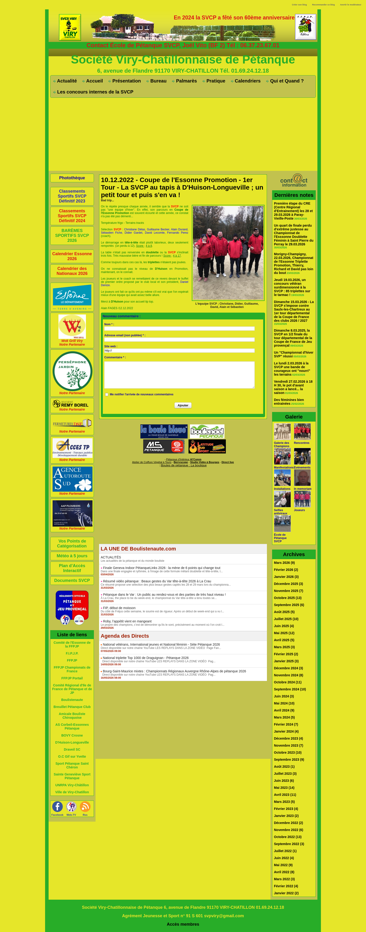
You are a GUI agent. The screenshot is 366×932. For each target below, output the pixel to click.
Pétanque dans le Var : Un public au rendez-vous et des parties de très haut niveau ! (164, 594)
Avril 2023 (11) (285, 795)
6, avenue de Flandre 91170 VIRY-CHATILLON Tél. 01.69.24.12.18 (183, 70)
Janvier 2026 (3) (286, 577)
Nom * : (109, 324)
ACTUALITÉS (111, 557)
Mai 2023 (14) (284, 788)
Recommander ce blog (323, 5)
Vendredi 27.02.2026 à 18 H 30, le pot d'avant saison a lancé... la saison (293, 387)
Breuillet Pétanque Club (72, 707)
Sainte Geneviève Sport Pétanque (72, 776)
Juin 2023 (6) (284, 780)
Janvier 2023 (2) (286, 816)
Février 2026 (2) (286, 570)
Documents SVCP (72, 580)
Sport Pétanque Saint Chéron (72, 765)
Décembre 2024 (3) (288, 668)
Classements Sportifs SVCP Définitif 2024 (72, 216)
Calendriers (246, 80)
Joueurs (299, 510)
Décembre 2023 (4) (288, 738)
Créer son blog (299, 5)
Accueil (92, 80)
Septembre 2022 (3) (289, 844)
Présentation (124, 80)
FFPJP (72, 660)
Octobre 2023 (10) (288, 752)
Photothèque (72, 178)
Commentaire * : (115, 357)
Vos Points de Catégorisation (72, 543)
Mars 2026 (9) (284, 563)
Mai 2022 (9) (283, 865)
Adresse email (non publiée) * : (124, 335)
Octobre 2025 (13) (288, 598)
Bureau (156, 80)
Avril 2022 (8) (284, 872)
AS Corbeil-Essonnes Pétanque (72, 726)
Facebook (57, 814)
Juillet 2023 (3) (285, 773)
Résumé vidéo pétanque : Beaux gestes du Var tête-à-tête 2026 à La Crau (157, 581)
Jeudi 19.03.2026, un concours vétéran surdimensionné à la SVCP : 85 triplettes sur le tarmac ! (292, 287)
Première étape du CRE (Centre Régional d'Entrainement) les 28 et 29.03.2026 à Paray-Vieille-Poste (293, 211)
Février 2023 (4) (286, 809)
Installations (282, 488)
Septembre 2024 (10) (290, 689)
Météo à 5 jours (72, 556)
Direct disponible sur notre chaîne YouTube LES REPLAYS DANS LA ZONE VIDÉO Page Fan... (161, 648)
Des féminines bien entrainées (289, 401)
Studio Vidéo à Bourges (204, 462)
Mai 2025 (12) (284, 633)
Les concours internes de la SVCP (93, 91)
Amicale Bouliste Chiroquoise (72, 715)
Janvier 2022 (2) (286, 893)
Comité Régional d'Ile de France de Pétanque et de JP (72, 689)
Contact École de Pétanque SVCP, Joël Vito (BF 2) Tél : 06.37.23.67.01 (183, 45)
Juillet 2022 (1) (285, 851)
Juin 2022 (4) (284, 858)
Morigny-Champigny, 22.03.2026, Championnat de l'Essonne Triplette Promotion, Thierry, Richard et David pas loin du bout (293, 263)
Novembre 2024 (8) (288, 675)
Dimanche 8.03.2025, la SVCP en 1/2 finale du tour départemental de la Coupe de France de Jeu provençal (293, 338)
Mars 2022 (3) (284, 879)
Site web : (110, 346)
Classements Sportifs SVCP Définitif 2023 (72, 196)
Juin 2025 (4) (284, 626)
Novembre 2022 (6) (288, 830)
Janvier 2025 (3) (286, 661)
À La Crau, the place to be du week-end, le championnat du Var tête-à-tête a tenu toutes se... (159, 598)
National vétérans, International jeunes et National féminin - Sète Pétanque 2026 (161, 644)
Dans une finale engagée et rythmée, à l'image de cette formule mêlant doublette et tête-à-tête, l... (162, 571)
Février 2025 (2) (286, 654)
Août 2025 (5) (284, 612)
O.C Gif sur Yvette (72, 756)
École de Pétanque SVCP (280, 538)
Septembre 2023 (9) (289, 759)
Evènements (302, 467)
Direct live (228, 462)
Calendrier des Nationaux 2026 (72, 271)
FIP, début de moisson (119, 608)
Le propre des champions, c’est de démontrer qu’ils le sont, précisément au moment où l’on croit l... (162, 624)
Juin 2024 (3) (284, 696)
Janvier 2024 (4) (286, 731)
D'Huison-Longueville (72, 742)
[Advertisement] (183, 134)
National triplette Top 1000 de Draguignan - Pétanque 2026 (146, 658)
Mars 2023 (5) (284, 802)
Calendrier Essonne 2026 (72, 256)
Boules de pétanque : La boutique (184, 465)
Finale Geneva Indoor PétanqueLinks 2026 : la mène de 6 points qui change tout (161, 568)
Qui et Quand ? (285, 80)
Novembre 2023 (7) (288, 745)
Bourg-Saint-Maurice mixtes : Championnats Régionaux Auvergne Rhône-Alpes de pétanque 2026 (174, 671)
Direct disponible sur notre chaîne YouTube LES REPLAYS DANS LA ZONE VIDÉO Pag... (158, 661)
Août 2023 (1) (284, 766)
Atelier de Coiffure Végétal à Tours (151, 462)
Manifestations (284, 467)
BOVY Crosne (72, 735)
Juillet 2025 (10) (286, 619)
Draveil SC (72, 749)
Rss (85, 814)
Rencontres (301, 443)
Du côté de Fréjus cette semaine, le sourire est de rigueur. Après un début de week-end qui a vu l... (162, 611)
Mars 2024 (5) (284, 717)
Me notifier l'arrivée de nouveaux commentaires (141, 394)
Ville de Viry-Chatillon (72, 792)
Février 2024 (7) (286, 724)
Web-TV (71, 814)
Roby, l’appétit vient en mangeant (127, 621)
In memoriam (303, 488)
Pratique (214, 80)
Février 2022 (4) (286, 886)
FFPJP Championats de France (72, 669)
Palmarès (184, 80)
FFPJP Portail (72, 678)
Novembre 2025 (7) (288, 591)
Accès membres (183, 924)
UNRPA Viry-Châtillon (72, 785)
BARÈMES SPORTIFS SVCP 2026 (72, 235)
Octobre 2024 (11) (288, 682)
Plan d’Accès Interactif (72, 568)
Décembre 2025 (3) (288, 584)
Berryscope (181, 462)
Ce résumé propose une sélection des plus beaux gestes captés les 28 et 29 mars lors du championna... (166, 584)
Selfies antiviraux (280, 512)
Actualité (65, 80)
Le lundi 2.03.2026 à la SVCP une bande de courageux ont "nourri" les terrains (292, 368)
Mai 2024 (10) (284, 703)
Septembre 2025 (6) (289, 605)
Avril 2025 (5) (284, 640)
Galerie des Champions (281, 444)
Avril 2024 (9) (284, 710)
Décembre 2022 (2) (288, 823)
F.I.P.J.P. (72, 653)
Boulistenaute (72, 700)
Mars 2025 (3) (284, 647)
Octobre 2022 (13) (288, 837)
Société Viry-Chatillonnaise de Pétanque (183, 59)
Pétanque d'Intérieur (183, 459)
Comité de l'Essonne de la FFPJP (72, 644)
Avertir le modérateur (350, 5)
